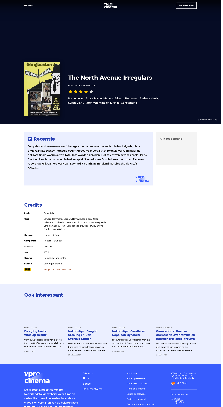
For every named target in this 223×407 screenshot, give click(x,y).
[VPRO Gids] (177, 401)
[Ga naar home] (110, 5)
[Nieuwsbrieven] (186, 5)
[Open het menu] (29, 5)
